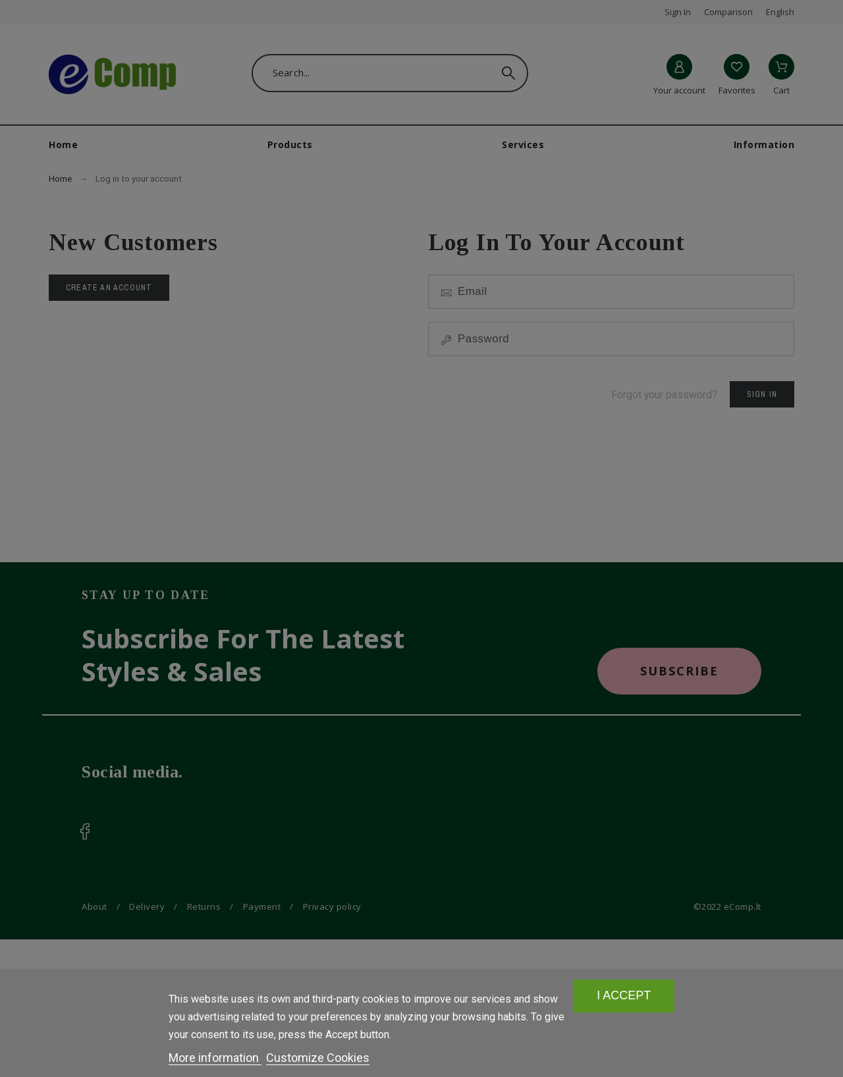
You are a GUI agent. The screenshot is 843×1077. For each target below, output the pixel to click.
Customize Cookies (317, 1057)
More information (215, 1057)
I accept (624, 996)
